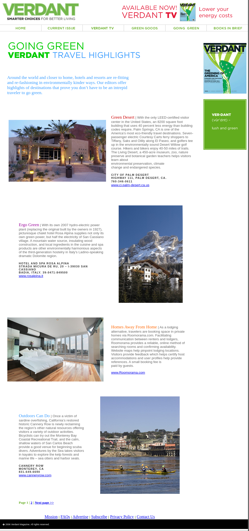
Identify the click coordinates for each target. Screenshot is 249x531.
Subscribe (99, 517)
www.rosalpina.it (31, 276)
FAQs (65, 517)
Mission (51, 517)
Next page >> (44, 502)
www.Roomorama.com (128, 372)
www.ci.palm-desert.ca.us (130, 185)
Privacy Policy (122, 517)
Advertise (80, 517)
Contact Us (146, 517)
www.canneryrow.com (35, 475)
